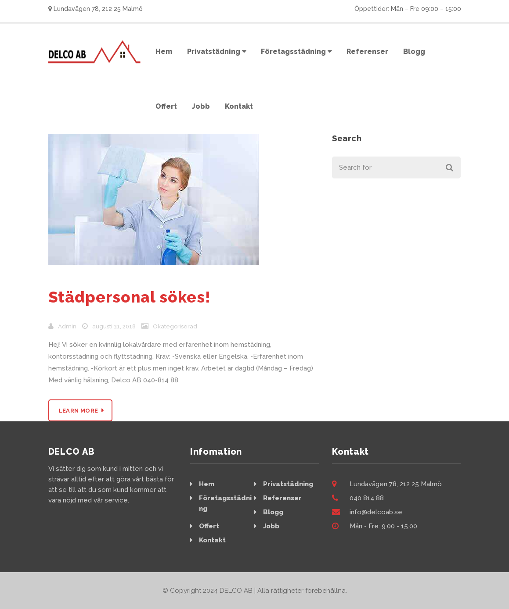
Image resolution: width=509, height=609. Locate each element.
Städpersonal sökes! (129, 297)
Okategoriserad (175, 326)
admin (67, 326)
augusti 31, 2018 (114, 326)
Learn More (78, 410)
